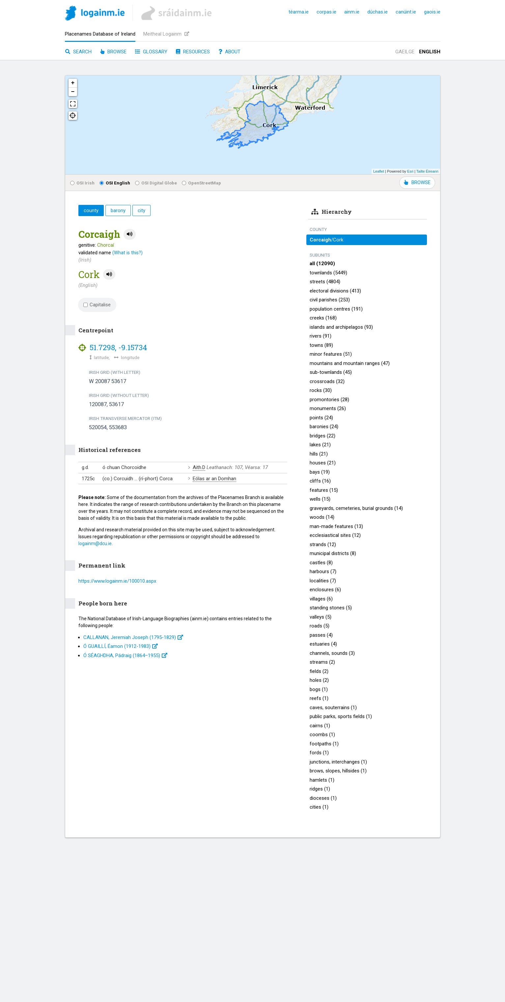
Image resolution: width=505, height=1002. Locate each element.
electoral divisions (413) (335, 291)
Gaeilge (404, 52)
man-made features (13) (336, 526)
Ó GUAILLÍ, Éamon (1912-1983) (120, 646)
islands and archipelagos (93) (341, 327)
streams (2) (322, 662)
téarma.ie (299, 12)
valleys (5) (320, 617)
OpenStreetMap (201, 182)
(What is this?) (127, 252)
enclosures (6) (325, 590)
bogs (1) (319, 689)
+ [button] (73, 83)
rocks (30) (321, 390)
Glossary (151, 52)
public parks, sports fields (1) (341, 716)
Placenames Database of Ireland (100, 34)
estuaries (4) (323, 644)
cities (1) (319, 807)
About (229, 52)
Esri (410, 171)
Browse (113, 52)
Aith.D (199, 467)
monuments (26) (328, 408)
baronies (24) (324, 427)
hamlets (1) (322, 780)
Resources (193, 52)
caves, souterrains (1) (333, 707)
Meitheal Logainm (166, 34)
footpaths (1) (324, 744)
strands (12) (323, 544)
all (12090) (322, 263)
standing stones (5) (331, 608)
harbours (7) (323, 571)
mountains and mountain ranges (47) (350, 363)
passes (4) (321, 635)
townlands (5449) (328, 273)
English (429, 52)
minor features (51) (331, 354)
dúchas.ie (377, 12)
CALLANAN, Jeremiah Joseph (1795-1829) (133, 637)
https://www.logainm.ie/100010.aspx (117, 581)
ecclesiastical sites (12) (335, 535)
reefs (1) (319, 698)
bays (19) (320, 472)
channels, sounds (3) (332, 653)
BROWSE (417, 182)
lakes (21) (320, 445)
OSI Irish (82, 182)
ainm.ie (351, 12)
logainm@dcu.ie (95, 543)
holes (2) (319, 680)
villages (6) (321, 599)
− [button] (73, 92)
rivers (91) (320, 336)
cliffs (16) (320, 481)
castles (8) (321, 563)
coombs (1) (322, 735)
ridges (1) (320, 789)
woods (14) (322, 517)
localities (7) (323, 581)
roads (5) (319, 626)
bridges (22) (322, 436)
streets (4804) (325, 282)
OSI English (114, 182)
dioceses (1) (323, 798)
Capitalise (97, 305)
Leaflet (378, 171)
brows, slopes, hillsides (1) (338, 771)
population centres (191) (336, 309)
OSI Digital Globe (156, 182)
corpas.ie (326, 12)
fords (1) (319, 753)
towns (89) (321, 345)
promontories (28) (329, 400)
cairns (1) (320, 726)
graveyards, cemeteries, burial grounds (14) (356, 508)
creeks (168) (323, 318)
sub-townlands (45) (331, 372)
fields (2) (319, 671)
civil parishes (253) (330, 300)
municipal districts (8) (333, 553)
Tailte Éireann (427, 171)
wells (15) (320, 499)
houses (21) (323, 463)
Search (78, 52)
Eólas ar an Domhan (214, 479)
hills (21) (319, 454)
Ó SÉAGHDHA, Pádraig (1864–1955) (125, 655)
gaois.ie (432, 12)
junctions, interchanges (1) (338, 762)
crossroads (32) (327, 381)
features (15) (324, 490)
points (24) (321, 418)
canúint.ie (406, 12)
